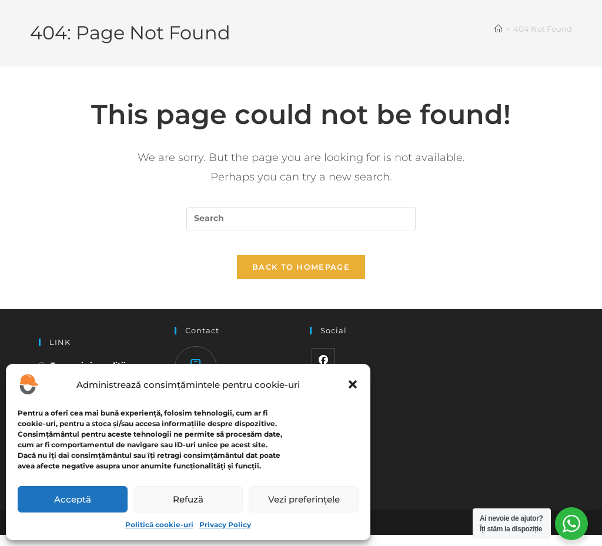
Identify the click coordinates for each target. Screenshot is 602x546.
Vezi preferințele (304, 499)
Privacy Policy (225, 524)
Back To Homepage (301, 278)
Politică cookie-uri (159, 524)
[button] (353, 384)
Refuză (188, 499)
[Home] (498, 29)
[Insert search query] (301, 218)
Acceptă (72, 499)
